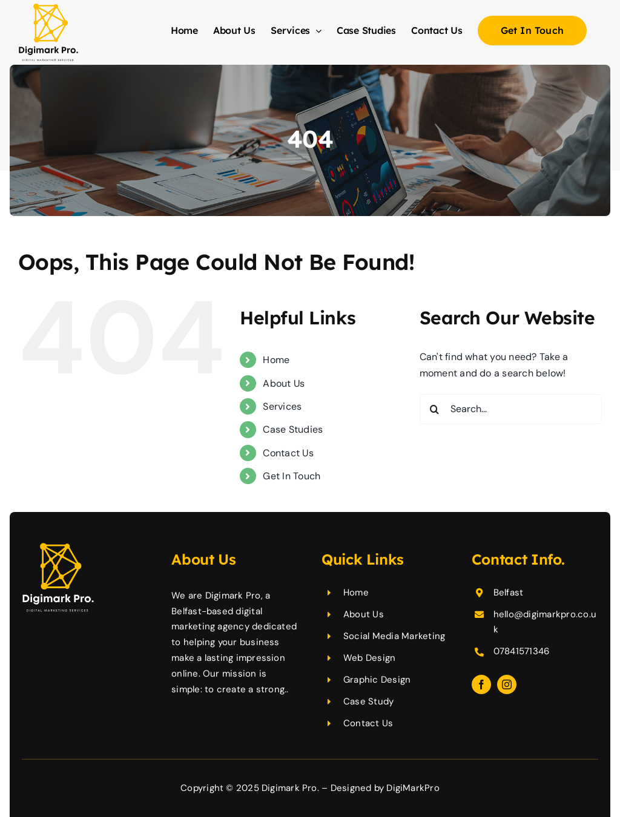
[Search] (435, 409)
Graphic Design (377, 680)
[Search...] (511, 409)
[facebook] (481, 684)
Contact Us (288, 453)
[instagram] (506, 684)
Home (276, 359)
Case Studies (293, 429)
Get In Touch (291, 476)
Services (282, 406)
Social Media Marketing (394, 636)
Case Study (368, 701)
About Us (284, 383)
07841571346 (521, 651)
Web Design (369, 658)
